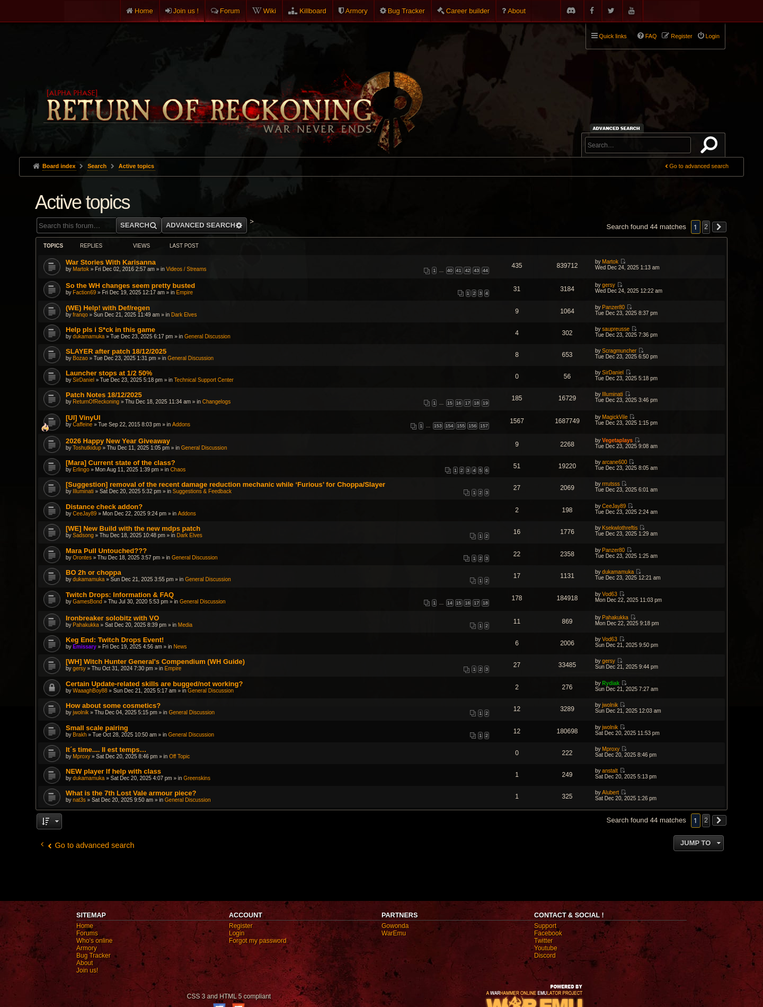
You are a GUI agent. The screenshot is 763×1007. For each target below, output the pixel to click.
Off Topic (179, 756)
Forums (87, 933)
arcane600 (614, 462)
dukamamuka (88, 336)
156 (472, 425)
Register (241, 926)
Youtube (545, 948)
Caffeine (82, 424)
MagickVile (614, 417)
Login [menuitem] (713, 36)
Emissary (84, 647)
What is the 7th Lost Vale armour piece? (131, 793)
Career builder (468, 11)
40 (450, 270)
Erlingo (81, 469)
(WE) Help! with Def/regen (108, 308)
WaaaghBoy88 (90, 691)
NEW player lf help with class (113, 771)
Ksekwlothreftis (619, 528)
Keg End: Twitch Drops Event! (115, 640)
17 (467, 403)
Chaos (177, 469)
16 (459, 403)
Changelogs (216, 402)
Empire (184, 292)
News (180, 647)
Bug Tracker (406, 11)
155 (461, 425)
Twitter (543, 940)
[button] (719, 227)
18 (476, 403)
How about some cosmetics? (113, 706)
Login (236, 933)
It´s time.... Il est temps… (106, 750)
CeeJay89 (84, 513)
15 (450, 403)
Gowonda (395, 926)
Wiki (270, 11)
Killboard (312, 11)
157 (484, 425)
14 (450, 603)
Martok (81, 269)
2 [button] (706, 227)
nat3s (79, 800)
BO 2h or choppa (93, 572)
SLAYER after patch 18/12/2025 (116, 351)
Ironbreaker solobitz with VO (112, 618)
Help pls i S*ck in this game (110, 330)
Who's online (94, 940)
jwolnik (80, 712)
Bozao (80, 358)
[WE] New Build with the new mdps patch (133, 528)
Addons (181, 424)
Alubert (610, 792)
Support (545, 926)
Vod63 (609, 594)
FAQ (651, 36)
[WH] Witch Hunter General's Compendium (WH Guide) (155, 662)
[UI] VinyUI (83, 418)
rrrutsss (610, 484)
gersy (608, 285)
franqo (80, 315)
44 (485, 270)
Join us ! (186, 11)
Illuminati (612, 394)
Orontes (82, 558)
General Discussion (207, 336)
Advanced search (618, 128)
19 (485, 403)
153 (438, 425)
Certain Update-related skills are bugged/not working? (154, 684)
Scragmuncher (619, 351)
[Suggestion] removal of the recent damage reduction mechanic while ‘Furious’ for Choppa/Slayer (225, 484)
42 (467, 270)
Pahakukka (86, 625)
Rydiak (610, 683)
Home (144, 11)
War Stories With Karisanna (111, 262)
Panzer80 (613, 307)
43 (476, 270)
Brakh (79, 735)
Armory (356, 11)
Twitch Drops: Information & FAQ (120, 595)
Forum (230, 11)
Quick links (613, 36)
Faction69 (84, 292)
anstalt (609, 771)
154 (450, 425)
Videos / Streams (186, 269)
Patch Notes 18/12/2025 (104, 395)
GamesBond (87, 602)
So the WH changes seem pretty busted (130, 286)
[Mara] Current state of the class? (120, 463)
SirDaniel (83, 380)
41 (459, 270)
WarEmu (394, 933)
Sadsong (83, 535)
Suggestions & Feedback (202, 491)
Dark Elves (184, 315)
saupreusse (615, 329)
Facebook (548, 933)
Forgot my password (258, 940)
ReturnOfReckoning (96, 402)
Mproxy (81, 756)
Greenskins (196, 778)
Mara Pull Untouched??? (106, 551)
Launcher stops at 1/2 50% (109, 373)
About (517, 11)
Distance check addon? (104, 507)
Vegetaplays (617, 440)
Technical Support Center (204, 380)
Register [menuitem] (681, 36)
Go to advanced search (699, 166)
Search (711, 146)
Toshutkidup (87, 448)
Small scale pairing (97, 728)
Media (185, 625)
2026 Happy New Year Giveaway (118, 441)
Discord (545, 955)
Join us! (87, 970)
